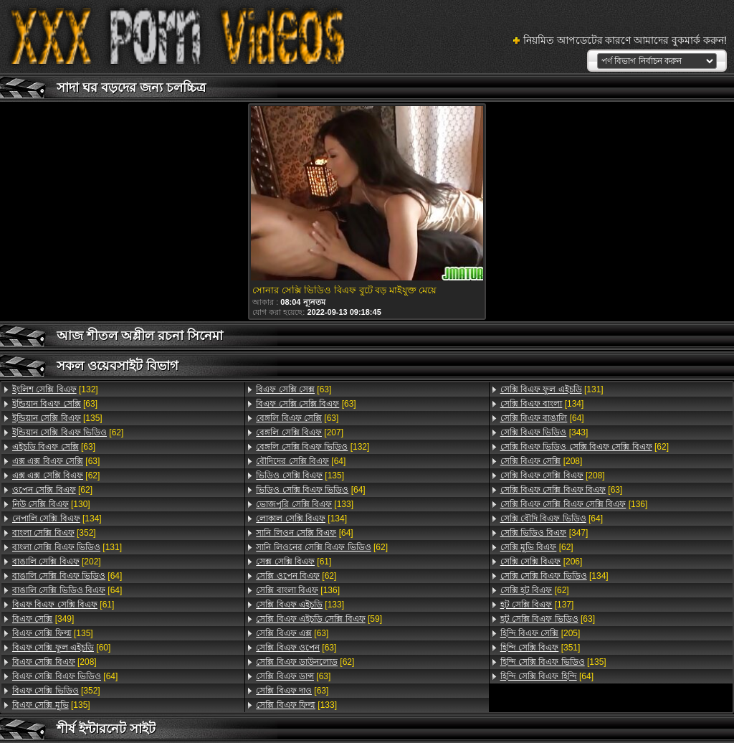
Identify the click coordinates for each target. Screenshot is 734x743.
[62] (67, 432)
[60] (61, 648)
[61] (63, 605)
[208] (54, 662)
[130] (51, 504)
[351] (540, 648)
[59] (319, 619)
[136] (298, 590)
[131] (67, 547)
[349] (43, 619)
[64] (67, 576)
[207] (299, 432)
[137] (537, 605)
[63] (54, 404)
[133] (304, 504)
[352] (54, 533)
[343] (544, 432)
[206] (541, 562)
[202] (56, 562)
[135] (57, 418)
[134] (57, 519)
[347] (544, 533)
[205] (540, 633)
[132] (55, 389)
